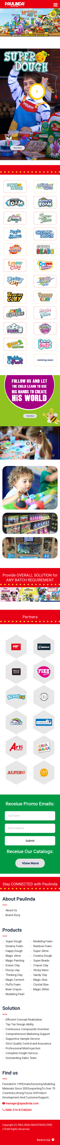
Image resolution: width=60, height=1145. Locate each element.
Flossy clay (13, 970)
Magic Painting (15, 960)
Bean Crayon (14, 989)
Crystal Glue (41, 984)
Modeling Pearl (15, 994)
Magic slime (13, 955)
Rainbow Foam (42, 946)
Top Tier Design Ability (20, 1024)
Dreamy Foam (14, 946)
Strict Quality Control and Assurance (28, 1043)
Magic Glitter (41, 989)
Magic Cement (15, 979)
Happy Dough (14, 951)
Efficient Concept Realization (24, 1019)
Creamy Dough (42, 955)
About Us (11, 910)
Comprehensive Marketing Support (28, 1034)
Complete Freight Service (22, 1053)
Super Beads (41, 960)
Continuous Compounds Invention (27, 1029)
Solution (11, 1008)
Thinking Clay (14, 975)
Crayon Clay (40, 965)
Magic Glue (40, 979)
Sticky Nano (40, 970)
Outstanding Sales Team (21, 1058)
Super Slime (41, 951)
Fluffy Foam (13, 984)
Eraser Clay (13, 965)
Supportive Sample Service (23, 1038)
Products (12, 930)
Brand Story (13, 915)
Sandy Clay (40, 975)
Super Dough (14, 941)
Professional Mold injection (23, 1048)
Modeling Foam (43, 941)
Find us (10, 1073)
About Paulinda (18, 899)
